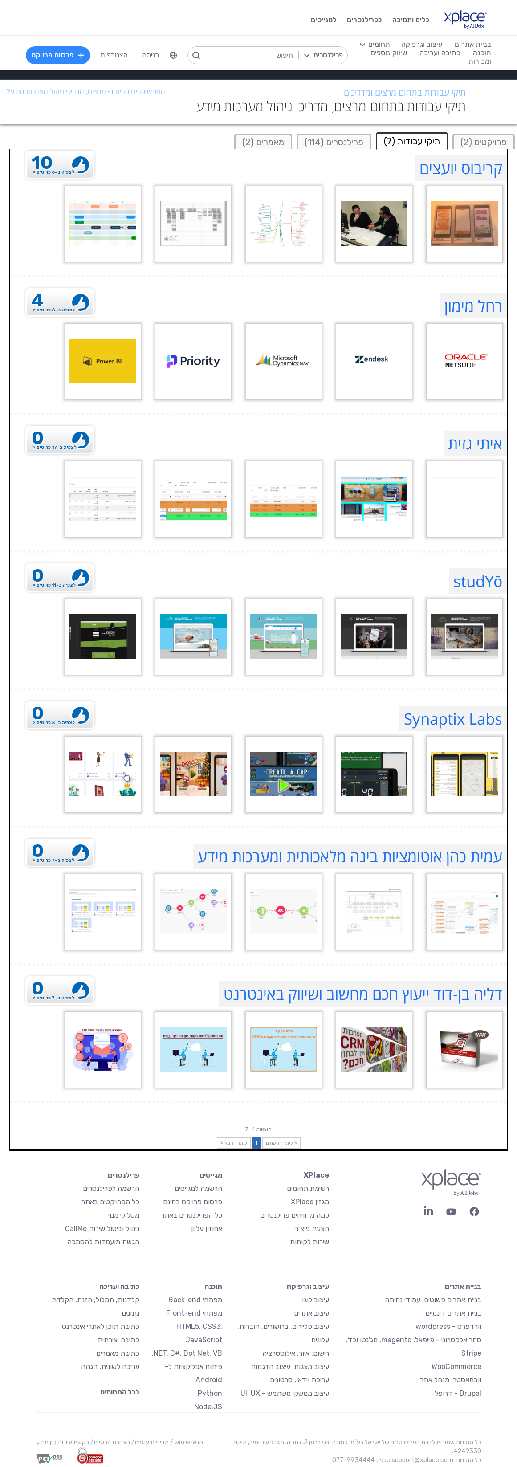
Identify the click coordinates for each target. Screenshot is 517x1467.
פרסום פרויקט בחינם (192, 1202)
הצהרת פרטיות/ (109, 1442)
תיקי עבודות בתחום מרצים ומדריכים (405, 92)
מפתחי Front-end (194, 1313)
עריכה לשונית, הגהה (110, 1366)
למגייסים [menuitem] (323, 20)
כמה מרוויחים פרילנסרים (294, 1215)
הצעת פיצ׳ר (312, 1228)
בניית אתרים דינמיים (453, 1313)
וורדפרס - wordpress (448, 1326)
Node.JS (208, 1406)
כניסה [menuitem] (150, 55)
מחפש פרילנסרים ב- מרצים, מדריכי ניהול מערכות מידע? (86, 91)
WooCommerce (456, 1366)
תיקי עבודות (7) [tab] (412, 141)
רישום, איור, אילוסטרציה (295, 1353)
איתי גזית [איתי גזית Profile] (475, 443)
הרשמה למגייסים (198, 1188)
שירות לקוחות (309, 1242)
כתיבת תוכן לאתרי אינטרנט (100, 1326)
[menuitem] (173, 55)
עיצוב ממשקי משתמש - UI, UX (284, 1393)
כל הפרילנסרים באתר (191, 1215)
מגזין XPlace (310, 1202)
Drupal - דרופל (458, 1393)
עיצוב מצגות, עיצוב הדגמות (290, 1366)
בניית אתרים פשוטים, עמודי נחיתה (433, 1300)
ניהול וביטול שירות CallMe (102, 1228)
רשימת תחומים (308, 1188)
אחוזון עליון (206, 1228)
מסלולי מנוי (123, 1215)
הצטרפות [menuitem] (114, 55)
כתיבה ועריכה (119, 1286)
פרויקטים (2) (483, 142)
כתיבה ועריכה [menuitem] (439, 53)
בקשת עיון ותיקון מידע (62, 1442)
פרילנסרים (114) (334, 142)
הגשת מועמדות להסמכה (103, 1242)
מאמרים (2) (263, 142)
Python (210, 1393)
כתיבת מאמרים (117, 1353)
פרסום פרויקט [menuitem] (58, 55)
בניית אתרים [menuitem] (473, 44)
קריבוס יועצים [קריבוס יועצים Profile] (460, 168)
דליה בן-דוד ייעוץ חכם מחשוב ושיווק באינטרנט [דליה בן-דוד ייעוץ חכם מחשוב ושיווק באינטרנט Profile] (363, 993)
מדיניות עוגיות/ (149, 1442)
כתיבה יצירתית (118, 1340)
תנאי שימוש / (186, 1442)
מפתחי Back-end (195, 1300)
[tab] (483, 141)
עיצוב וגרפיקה (308, 1286)
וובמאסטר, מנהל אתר (450, 1380)
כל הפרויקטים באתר (110, 1202)
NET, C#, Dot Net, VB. (187, 1353)
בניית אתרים (463, 1286)
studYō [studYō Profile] (477, 580)
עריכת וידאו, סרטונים (299, 1380)
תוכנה (213, 1286)
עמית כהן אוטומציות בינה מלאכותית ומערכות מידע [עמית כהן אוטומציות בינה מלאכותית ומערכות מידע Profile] (350, 856)
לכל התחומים (119, 1392)
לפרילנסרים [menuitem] (364, 20)
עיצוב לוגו (315, 1300)
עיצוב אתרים (311, 1313)
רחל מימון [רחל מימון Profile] (473, 305)
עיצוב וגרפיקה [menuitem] (421, 44)
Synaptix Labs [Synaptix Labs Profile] (453, 718)
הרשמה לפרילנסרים (111, 1188)
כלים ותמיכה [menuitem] (410, 20)
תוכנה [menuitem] (482, 53)
